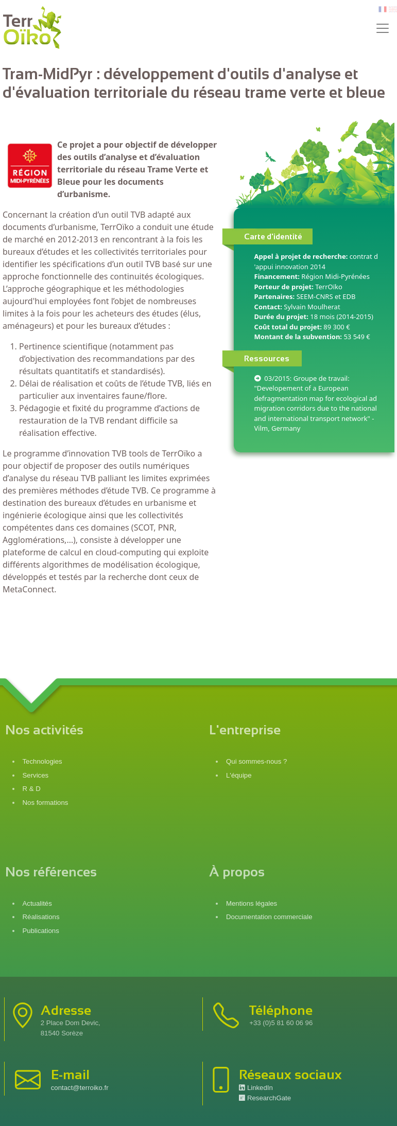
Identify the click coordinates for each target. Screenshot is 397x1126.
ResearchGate (265, 1098)
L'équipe (239, 775)
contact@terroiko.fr (80, 1088)
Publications (41, 931)
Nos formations (45, 802)
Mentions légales (251, 903)
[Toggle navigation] (382, 28)
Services (36, 775)
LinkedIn (256, 1088)
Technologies (42, 761)
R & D (32, 789)
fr (381, 9)
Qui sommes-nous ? (256, 761)
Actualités (37, 903)
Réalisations (41, 917)
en (393, 9)
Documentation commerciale (269, 917)
